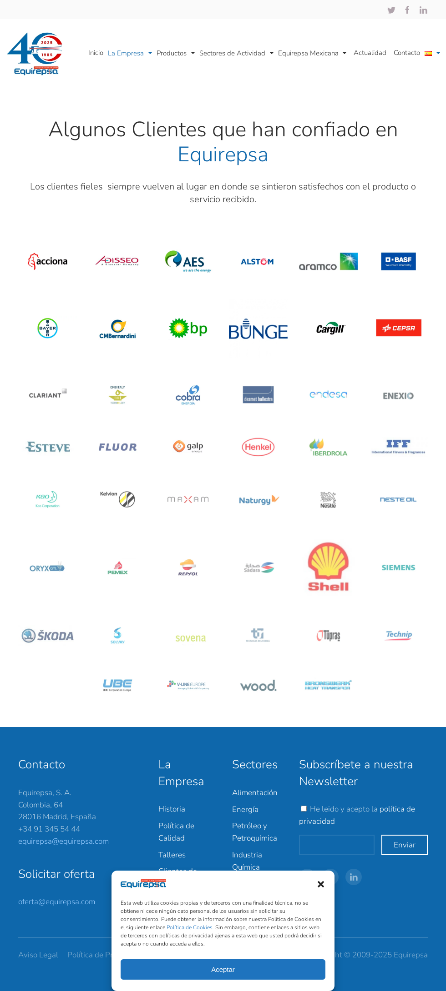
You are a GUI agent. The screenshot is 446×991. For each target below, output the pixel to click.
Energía (245, 809)
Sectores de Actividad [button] (237, 53)
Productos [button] (177, 53)
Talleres (172, 855)
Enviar (405, 845)
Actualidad (370, 52)
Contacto (407, 52)
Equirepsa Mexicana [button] (314, 53)
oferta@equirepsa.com (56, 901)
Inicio (95, 52)
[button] (320, 883)
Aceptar (223, 969)
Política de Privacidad (104, 955)
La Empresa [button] (131, 53)
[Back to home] (38, 53)
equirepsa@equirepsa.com (63, 841)
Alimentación (255, 792)
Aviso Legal (38, 955)
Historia (171, 809)
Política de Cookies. (191, 927)
